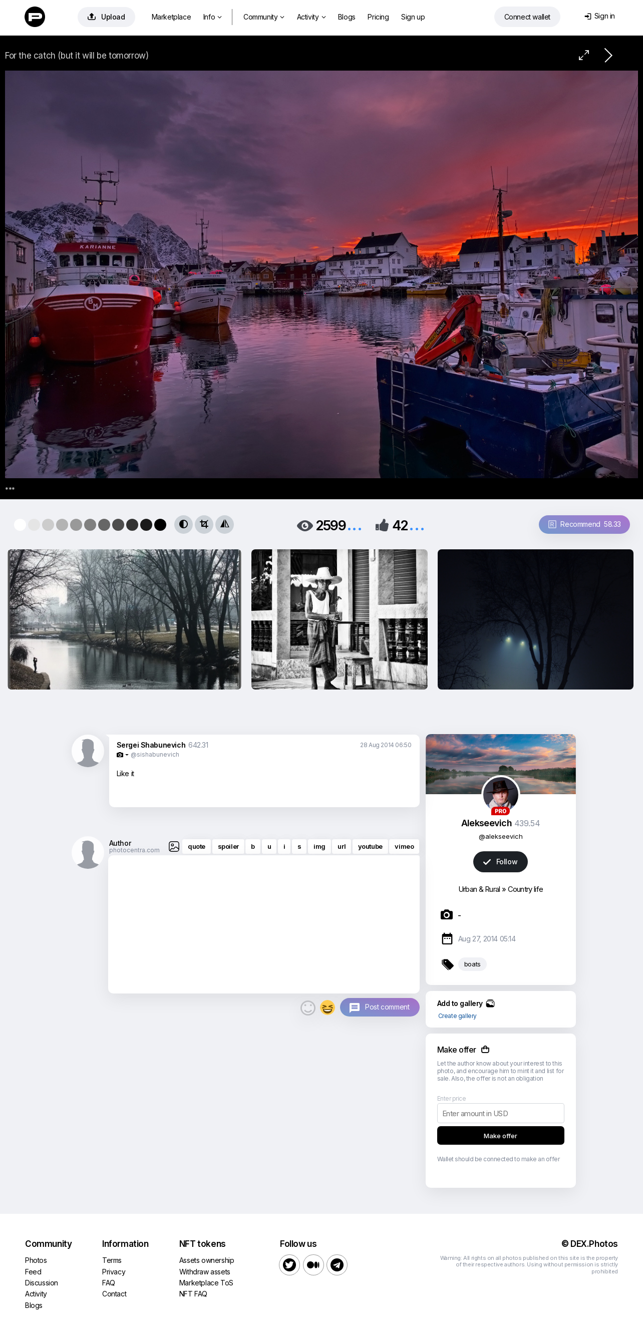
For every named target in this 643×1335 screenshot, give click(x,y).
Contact (114, 1293)
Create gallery (457, 1016)
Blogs (347, 17)
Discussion (41, 1282)
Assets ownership (206, 1260)
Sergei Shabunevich (151, 745)
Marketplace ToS (206, 1282)
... (355, 524)
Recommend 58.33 (584, 524)
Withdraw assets (204, 1271)
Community (263, 17)
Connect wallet (527, 17)
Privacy (113, 1271)
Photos (36, 1260)
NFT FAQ (193, 1293)
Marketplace (171, 17)
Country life (525, 889)
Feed (33, 1271)
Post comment (387, 1007)
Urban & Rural (479, 889)
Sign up (413, 17)
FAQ (108, 1282)
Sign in (599, 16)
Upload (106, 17)
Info (212, 17)
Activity (311, 17)
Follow (500, 861)
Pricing (378, 17)
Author (120, 843)
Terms (112, 1260)
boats (472, 964)
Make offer (500, 1136)
